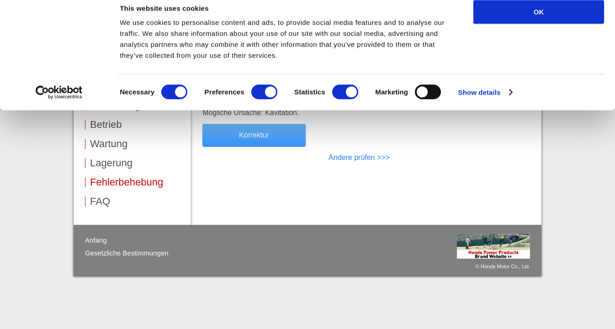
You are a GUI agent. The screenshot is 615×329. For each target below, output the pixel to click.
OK (539, 23)
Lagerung (111, 163)
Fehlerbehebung (126, 182)
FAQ (100, 201)
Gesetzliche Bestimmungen (127, 253)
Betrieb (106, 125)
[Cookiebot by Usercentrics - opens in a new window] (59, 103)
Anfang (96, 240)
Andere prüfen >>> (359, 157)
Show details (479, 103)
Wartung (108, 144)
